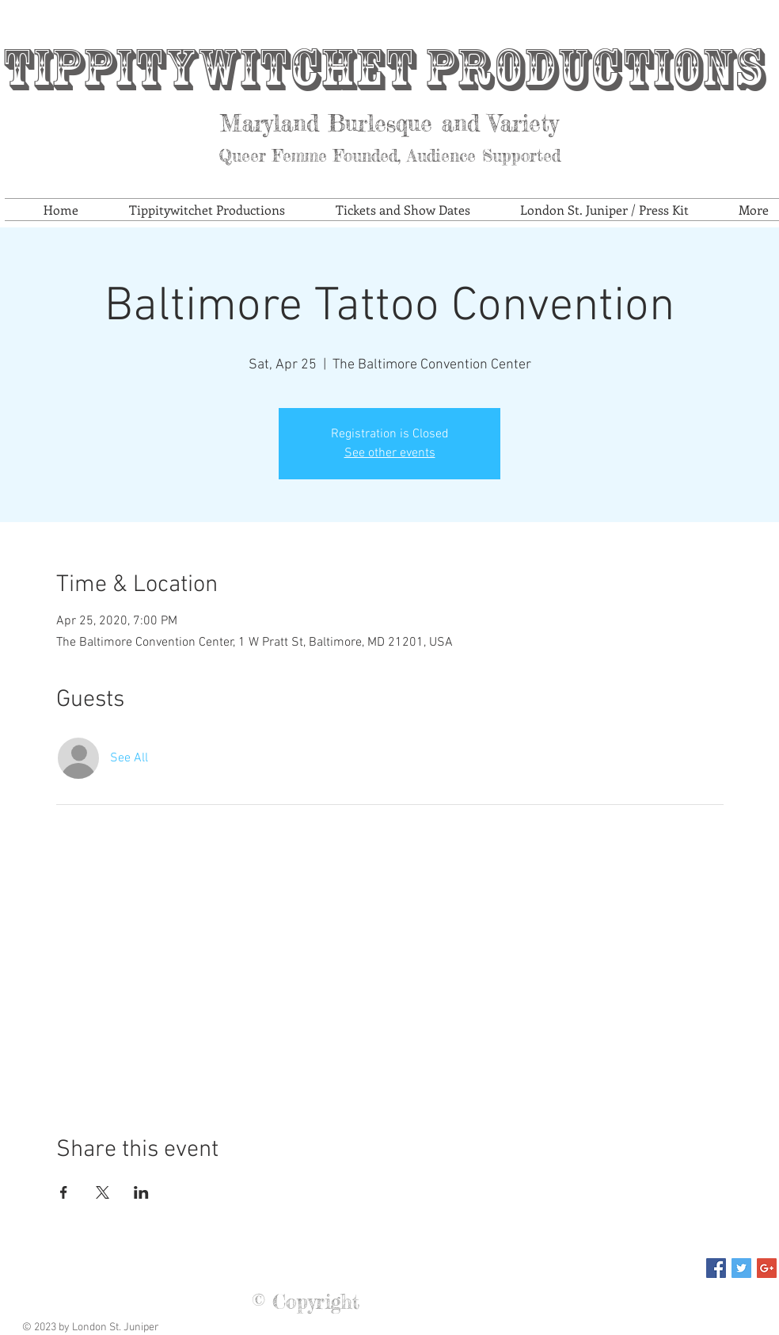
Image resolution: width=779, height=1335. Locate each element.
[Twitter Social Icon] (741, 1268)
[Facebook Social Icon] (716, 1268)
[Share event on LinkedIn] (141, 1192)
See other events (389, 453)
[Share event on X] (102, 1192)
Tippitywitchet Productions (383, 69)
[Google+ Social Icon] (767, 1268)
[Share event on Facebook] (63, 1192)
